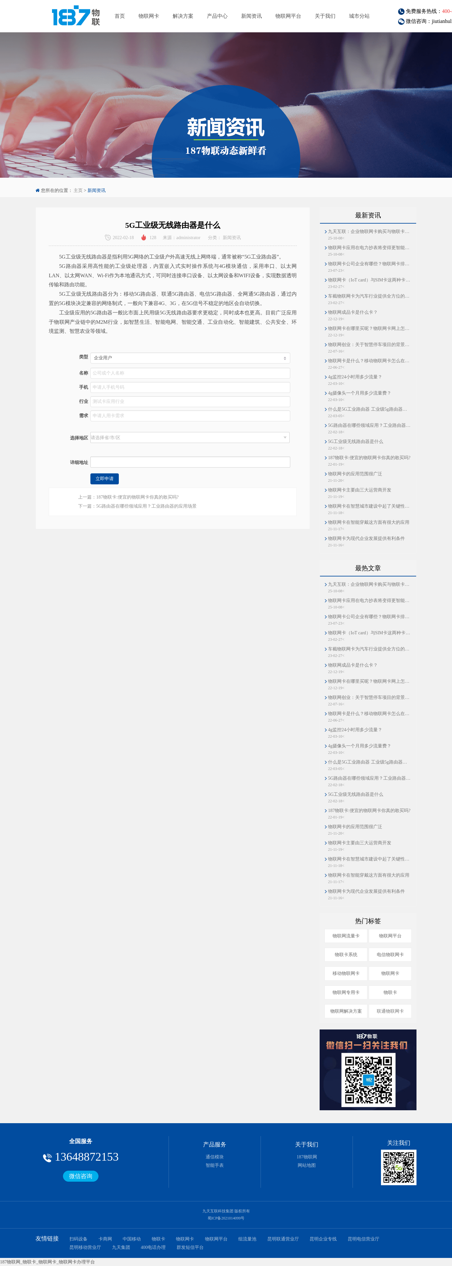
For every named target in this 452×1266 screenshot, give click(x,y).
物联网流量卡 (346, 936)
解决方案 (183, 16)
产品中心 (217, 16)
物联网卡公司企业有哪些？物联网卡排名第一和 (369, 263)
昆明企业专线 (323, 1239)
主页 (78, 190)
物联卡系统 (346, 954)
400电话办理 (153, 1247)
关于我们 (325, 16)
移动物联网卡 (346, 973)
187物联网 (307, 1157)
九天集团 (121, 1247)
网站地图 (307, 1165)
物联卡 (390, 992)
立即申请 (105, 478)
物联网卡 (149, 16)
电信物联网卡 (390, 954)
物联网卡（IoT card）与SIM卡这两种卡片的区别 (369, 280)
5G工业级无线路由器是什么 (355, 441)
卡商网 (105, 1239)
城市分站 (359, 16)
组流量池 (247, 1239)
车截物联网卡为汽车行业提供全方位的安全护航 (369, 296)
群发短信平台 (190, 1247)
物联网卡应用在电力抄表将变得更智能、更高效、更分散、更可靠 (369, 247)
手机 (83, 387)
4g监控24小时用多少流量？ (355, 377)
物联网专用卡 (346, 992)
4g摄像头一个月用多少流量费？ (359, 393)
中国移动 (132, 1239)
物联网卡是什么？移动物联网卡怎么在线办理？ (369, 360)
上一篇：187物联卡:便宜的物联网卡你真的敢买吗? (128, 497)
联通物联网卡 (390, 1011)
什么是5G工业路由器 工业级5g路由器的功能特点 (369, 409)
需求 (83, 415)
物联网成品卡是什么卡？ (353, 312)
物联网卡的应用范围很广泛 (355, 473)
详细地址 (79, 462)
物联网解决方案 (346, 1011)
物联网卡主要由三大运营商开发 (359, 490)
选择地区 (79, 438)
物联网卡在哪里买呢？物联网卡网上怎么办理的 (369, 328)
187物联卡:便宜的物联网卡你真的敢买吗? (369, 457)
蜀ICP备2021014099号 (226, 1218)
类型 (83, 356)
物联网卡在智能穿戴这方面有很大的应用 (368, 522)
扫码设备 (78, 1239)
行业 (83, 401)
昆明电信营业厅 (363, 1239)
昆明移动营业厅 (85, 1247)
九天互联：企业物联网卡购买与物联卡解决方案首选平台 (369, 231)
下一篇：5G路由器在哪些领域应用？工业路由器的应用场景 (137, 506)
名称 (83, 373)
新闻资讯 (251, 16)
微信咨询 (80, 1176)
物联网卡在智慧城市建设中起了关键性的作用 (369, 506)
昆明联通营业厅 (283, 1239)
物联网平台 (288, 16)
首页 (120, 16)
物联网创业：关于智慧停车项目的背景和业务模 (369, 344)
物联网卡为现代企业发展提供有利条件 (366, 538)
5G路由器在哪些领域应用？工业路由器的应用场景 (369, 425)
